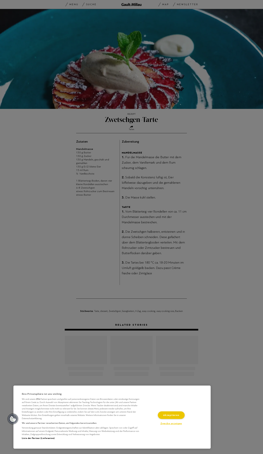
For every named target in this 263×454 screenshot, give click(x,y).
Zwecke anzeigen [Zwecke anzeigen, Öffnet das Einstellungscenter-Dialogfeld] (171, 423)
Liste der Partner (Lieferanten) (38, 438)
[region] (112, 417)
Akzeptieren (171, 415)
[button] (13, 419)
